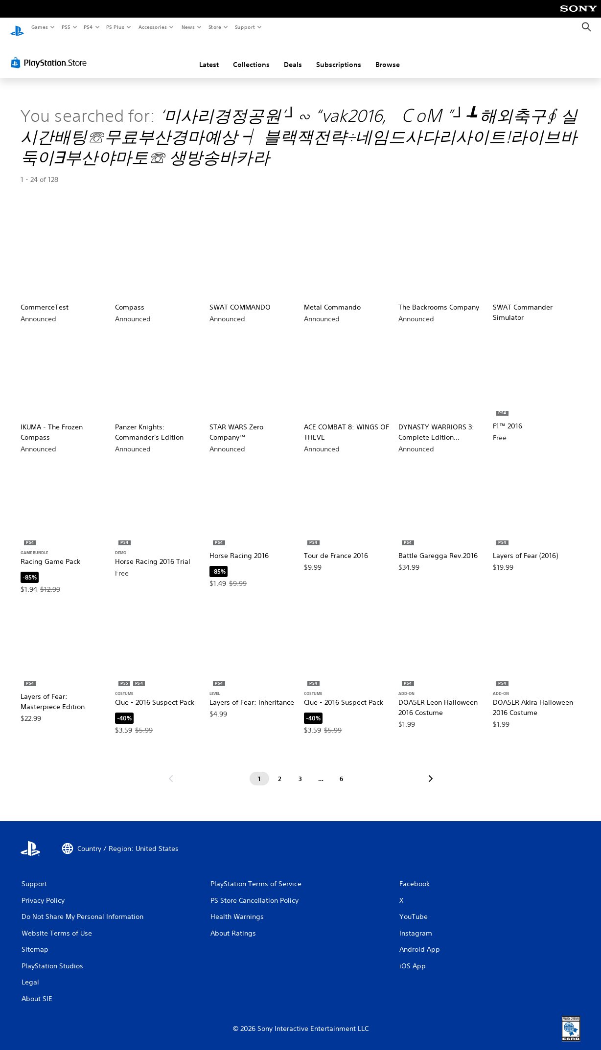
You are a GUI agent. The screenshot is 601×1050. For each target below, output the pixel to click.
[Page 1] (259, 769)
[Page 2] (280, 769)
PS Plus (115, 26)
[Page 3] (300, 769)
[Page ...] (321, 769)
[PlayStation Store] (51, 53)
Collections (251, 55)
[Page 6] (341, 769)
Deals (293, 55)
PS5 (65, 26)
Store (214, 26)
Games (39, 26)
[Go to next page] (430, 769)
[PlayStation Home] (17, 27)
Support (244, 26)
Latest (209, 55)
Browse (387, 55)
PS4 (88, 26)
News (188, 26)
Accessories (152, 26)
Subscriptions (338, 55)
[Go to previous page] (170, 769)
